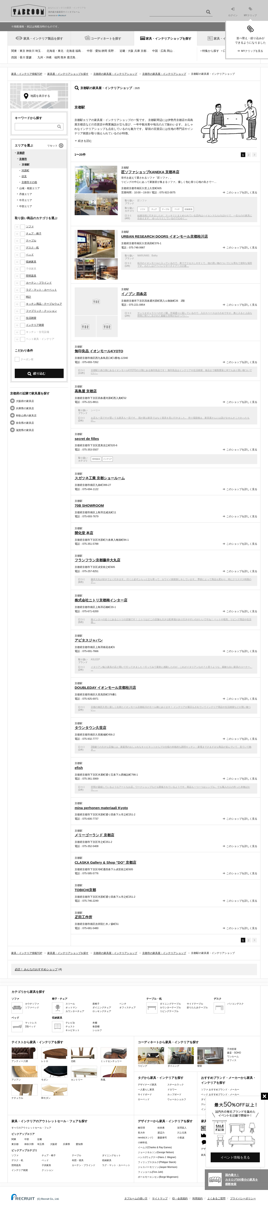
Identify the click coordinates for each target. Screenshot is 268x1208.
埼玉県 (40, 1144)
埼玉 (38, 51)
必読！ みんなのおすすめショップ (36, 969)
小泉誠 (180, 1137)
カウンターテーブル (170, 1007)
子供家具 (46, 1165)
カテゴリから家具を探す (28, 992)
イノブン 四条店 (134, 294)
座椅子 (95, 1003)
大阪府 (53, 1144)
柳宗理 (141, 1127)
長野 (111, 51)
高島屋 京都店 (86, 391)
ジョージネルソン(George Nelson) (156, 1152)
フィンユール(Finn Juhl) (150, 1172)
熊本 (63, 57)
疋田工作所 (83, 917)
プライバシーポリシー (243, 1198)
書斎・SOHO (234, 1052)
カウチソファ (32, 1003)
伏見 (24, 176)
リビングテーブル (169, 1011)
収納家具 (31, 261)
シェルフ (97, 1030)
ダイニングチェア (101, 1007)
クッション (47, 1170)
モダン (54, 1073)
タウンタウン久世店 (90, 728)
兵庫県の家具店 (25, 408)
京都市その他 (29, 182)
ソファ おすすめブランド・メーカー (220, 1089)
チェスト (70, 1026)
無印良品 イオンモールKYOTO (99, 351)
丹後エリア (25, 194)
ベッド (30, 254)
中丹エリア (25, 200)
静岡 (104, 51)
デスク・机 (32, 247)
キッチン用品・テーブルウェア (44, 303)
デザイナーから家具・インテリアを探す (165, 1121)
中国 (155, 51)
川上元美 (182, 1132)
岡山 (170, 51)
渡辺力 (161, 1132)
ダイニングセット (111, 1155)
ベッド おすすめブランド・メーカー (220, 1094)
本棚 (94, 1022)
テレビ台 (70, 1022)
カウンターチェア (75, 1011)
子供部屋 (231, 1049)
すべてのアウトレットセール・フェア (31, 1127)
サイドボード (145, 1094)
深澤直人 (182, 1127)
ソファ (30, 226)
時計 (28, 296)
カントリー (84, 1073)
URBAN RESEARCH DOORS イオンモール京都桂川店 (164, 236)
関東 (14, 51)
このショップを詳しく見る (241, 192)
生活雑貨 (31, 317)
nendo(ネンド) (145, 1137)
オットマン (71, 1007)
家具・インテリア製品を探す (43, 38)
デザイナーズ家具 (147, 1084)
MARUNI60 (143, 255)
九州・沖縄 (44, 57)
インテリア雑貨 (35, 324)
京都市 (23, 159)
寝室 (210, 1057)
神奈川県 (29, 1144)
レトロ (54, 1054)
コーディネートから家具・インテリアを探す (168, 1042)
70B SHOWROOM (89, 505)
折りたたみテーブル (197, 1007)
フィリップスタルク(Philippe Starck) (157, 1162)
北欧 (84, 1054)
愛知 (98, 51)
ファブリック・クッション (41, 310)
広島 (163, 51)
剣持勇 (161, 1127)
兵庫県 (66, 1144)
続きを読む (85, 141)
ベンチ (122, 1003)
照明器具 (31, 275)
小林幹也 (142, 1142)
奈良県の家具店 (25, 422)
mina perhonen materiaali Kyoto (101, 808)
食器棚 (95, 1026)
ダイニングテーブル (170, 1003)
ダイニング (181, 1057)
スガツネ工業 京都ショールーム (100, 478)
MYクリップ (250, 12)
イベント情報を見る (235, 1157)
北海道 (70, 51)
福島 (78, 51)
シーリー (95, 410)
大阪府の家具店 (25, 401)
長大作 (141, 1132)
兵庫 (137, 51)
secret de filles (87, 439)
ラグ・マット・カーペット (41, 289)
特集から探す (210, 51)
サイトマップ (160, 1198)
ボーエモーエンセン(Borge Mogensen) (158, 1177)
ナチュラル (24, 1091)
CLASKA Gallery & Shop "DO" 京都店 (105, 862)
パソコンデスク (235, 1003)
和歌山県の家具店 (26, 415)
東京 (22, 51)
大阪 (130, 51)
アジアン (24, 1073)
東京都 (14, 1144)
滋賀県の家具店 (25, 430)
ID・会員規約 (180, 1198)
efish (79, 768)
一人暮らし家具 (146, 1089)
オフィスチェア (127, 1007)
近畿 (122, 51)
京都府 (21, 152)
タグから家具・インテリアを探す (161, 1078)
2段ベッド (30, 1026)
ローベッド (144, 1099)
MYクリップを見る (252, 50)
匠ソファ (142, 200)
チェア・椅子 (33, 233)
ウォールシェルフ (176, 1099)
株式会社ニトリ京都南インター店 (101, 600)
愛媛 (29, 57)
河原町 (25, 170)
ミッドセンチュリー (114, 1054)
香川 (22, 57)
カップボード (174, 1094)
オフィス (231, 1060)
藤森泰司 (162, 1137)
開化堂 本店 (84, 533)
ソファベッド (32, 1007)
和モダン (54, 1091)
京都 (143, 51)
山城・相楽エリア (29, 188)
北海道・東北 (55, 51)
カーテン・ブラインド (39, 282)
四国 (14, 57)
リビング (151, 1057)
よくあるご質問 (216, 1198)
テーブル (31, 240)
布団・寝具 (78, 1160)
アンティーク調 (24, 1054)
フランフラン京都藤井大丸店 (97, 560)
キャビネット (73, 1030)
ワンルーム (233, 1056)
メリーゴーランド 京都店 (94, 835)
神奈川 (30, 51)
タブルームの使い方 (135, 1198)
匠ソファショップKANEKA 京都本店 (150, 172)
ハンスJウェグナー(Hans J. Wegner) (157, 1157)
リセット (52, 145)
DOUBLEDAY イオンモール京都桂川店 (105, 688)
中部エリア (25, 206)
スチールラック (175, 1084)
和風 (114, 1073)
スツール (70, 1003)
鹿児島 (71, 57)
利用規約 (197, 1198)
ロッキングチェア (101, 1011)
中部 (89, 51)
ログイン (233, 12)
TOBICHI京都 (85, 890)
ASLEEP (95, 659)
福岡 (57, 57)
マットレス (31, 1022)
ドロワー (172, 1089)
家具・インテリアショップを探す (168, 38)
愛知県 (79, 1144)
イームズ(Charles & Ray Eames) (155, 1147)
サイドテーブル (195, 1003)
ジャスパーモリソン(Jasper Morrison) (157, 1167)
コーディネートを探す (106, 38)
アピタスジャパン (89, 640)
